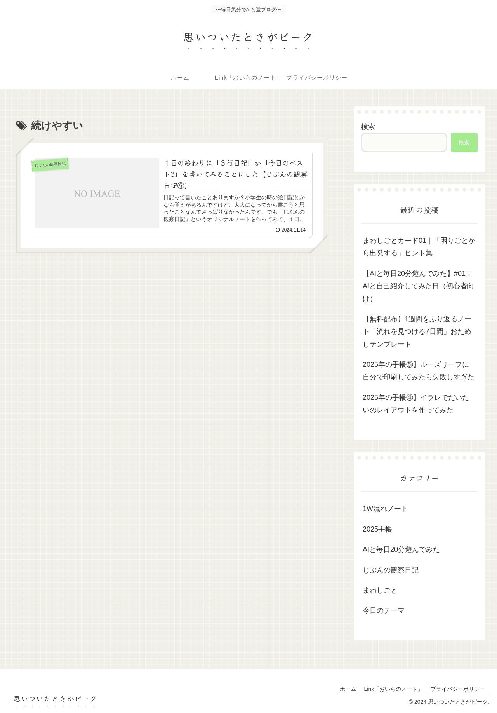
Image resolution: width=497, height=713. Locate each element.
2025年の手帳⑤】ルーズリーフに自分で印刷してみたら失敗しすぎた (418, 371)
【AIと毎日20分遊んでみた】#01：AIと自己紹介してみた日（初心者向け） (418, 286)
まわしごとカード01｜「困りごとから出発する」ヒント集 (419, 247)
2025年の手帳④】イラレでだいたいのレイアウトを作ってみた (416, 404)
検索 (368, 127)
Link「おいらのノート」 (392, 689)
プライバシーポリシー (458, 689)
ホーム (347, 689)
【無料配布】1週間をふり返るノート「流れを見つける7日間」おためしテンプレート (417, 331)
